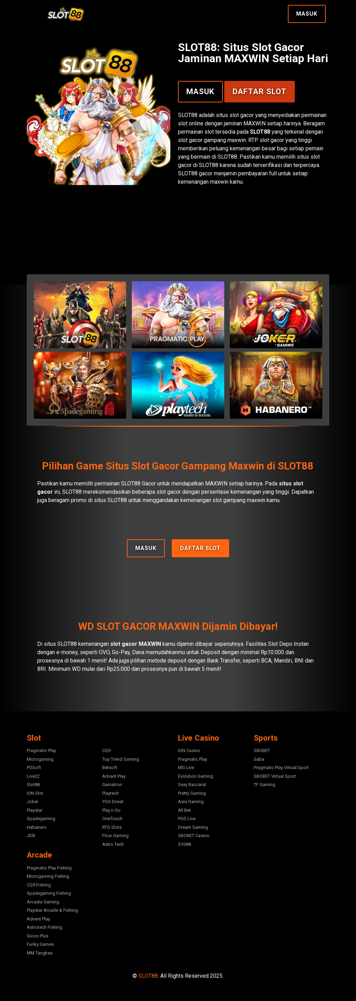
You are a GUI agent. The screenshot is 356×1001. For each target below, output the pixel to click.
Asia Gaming (191, 801)
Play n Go (111, 810)
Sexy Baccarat (192, 784)
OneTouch (112, 818)
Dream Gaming (193, 827)
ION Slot (35, 793)
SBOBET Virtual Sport (275, 776)
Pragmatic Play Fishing (49, 867)
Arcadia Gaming (43, 901)
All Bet (184, 810)
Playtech (110, 793)
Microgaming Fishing (48, 876)
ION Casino (189, 750)
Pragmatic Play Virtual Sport (281, 767)
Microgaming (40, 759)
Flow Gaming (115, 835)
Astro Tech (113, 844)
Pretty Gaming (192, 793)
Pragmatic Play (41, 750)
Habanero (37, 827)
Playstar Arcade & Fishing (52, 910)
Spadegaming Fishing (49, 893)
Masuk (306, 13)
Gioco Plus (37, 936)
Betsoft (109, 767)
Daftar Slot (259, 91)
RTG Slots (112, 827)
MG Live (186, 767)
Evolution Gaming (195, 776)
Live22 (33, 776)
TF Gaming (264, 784)
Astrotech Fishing (44, 927)
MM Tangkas (39, 953)
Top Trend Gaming (120, 759)
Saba (259, 759)
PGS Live (186, 818)
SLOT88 (148, 976)
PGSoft (34, 767)
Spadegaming (41, 818)
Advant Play (114, 776)
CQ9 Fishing (39, 884)
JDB (31, 835)
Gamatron (112, 784)
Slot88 (33, 784)
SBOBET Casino (193, 835)
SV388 (184, 844)
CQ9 (106, 750)
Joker (32, 801)
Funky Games (40, 944)
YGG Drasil (112, 801)
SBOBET (262, 750)
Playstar (34, 810)
